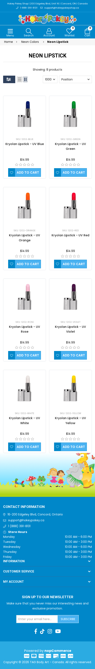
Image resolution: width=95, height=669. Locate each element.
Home (8, 42)
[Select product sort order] (75, 79)
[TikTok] (42, 631)
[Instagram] (50, 631)
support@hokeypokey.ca (26, 520)
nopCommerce (57, 650)
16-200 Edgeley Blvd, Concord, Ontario (35, 514)
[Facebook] (35, 631)
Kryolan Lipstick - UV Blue (24, 144)
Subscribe (68, 619)
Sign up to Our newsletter (47, 597)
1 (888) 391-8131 (19, 526)
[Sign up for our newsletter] (37, 619)
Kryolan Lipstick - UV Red (70, 235)
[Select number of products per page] (50, 79)
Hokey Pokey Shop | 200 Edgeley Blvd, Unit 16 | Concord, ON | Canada (47, 3)
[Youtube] (58, 631)
